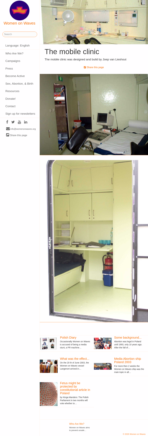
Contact (10, 106)
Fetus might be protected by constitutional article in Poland (75, 388)
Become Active (15, 76)
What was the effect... (74, 358)
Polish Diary (68, 337)
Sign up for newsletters (20, 113)
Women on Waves (19, 13)
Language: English (17, 45)
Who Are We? (14, 53)
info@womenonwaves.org (21, 128)
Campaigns (12, 61)
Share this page (16, 135)
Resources (12, 91)
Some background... (127, 337)
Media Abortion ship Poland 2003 (127, 360)
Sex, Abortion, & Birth (19, 83)
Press (9, 68)
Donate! (10, 98)
